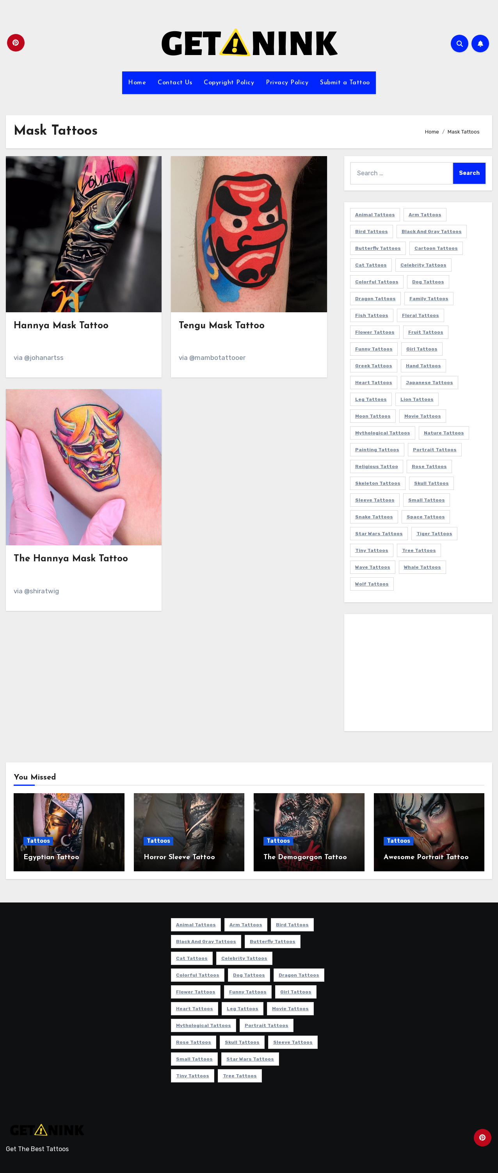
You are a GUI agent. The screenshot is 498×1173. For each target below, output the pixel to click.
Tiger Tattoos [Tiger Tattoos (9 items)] (434, 533)
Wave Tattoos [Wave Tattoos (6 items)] (372, 567)
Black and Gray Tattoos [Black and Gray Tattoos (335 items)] (432, 231)
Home (137, 83)
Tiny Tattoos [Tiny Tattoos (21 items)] (371, 550)
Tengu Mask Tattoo (222, 326)
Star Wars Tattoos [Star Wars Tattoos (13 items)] (379, 533)
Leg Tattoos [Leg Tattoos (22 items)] (371, 399)
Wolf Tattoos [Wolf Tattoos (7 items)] (372, 584)
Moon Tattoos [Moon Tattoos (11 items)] (373, 416)
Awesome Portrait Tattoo (426, 857)
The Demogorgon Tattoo (305, 857)
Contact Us (175, 83)
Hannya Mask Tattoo (61, 326)
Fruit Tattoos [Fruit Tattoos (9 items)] (425, 332)
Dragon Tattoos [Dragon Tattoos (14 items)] (375, 298)
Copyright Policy (229, 83)
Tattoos (38, 841)
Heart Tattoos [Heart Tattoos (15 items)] (373, 382)
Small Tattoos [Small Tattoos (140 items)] (426, 500)
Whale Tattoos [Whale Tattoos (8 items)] (422, 567)
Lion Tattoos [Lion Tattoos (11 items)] (417, 399)
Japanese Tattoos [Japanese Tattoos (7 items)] (429, 382)
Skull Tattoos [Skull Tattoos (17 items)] (431, 483)
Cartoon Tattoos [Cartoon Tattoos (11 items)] (436, 248)
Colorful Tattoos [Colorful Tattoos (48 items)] (376, 282)
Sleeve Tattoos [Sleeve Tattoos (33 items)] (375, 500)
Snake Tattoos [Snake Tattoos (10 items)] (374, 517)
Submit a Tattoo (345, 83)
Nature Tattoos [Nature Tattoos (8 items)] (444, 433)
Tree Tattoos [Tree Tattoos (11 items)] (419, 550)
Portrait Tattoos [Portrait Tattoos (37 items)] (435, 449)
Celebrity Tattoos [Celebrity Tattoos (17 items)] (423, 265)
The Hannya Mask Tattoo (71, 559)
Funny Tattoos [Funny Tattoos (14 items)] (374, 349)
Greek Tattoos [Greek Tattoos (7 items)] (373, 365)
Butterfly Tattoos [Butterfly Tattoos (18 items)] (378, 248)
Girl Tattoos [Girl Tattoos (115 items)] (422, 349)
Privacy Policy (287, 83)
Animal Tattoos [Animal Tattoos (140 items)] (375, 214)
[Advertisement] (419, 674)
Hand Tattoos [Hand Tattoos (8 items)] (423, 365)
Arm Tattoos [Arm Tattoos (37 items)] (425, 214)
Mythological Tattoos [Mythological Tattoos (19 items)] (382, 433)
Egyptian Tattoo (51, 857)
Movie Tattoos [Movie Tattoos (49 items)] (422, 416)
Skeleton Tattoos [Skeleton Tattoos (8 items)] (377, 483)
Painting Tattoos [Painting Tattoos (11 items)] (377, 449)
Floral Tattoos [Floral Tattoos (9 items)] (420, 315)
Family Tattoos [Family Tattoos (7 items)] (428, 298)
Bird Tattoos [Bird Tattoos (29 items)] (371, 231)
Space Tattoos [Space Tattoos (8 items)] (426, 517)
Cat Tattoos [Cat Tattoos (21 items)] (371, 265)
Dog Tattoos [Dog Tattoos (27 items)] (428, 282)
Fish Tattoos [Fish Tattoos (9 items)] (371, 315)
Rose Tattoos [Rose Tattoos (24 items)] (429, 466)
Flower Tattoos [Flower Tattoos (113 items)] (375, 332)
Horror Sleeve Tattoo (179, 857)
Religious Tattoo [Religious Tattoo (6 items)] (376, 466)
